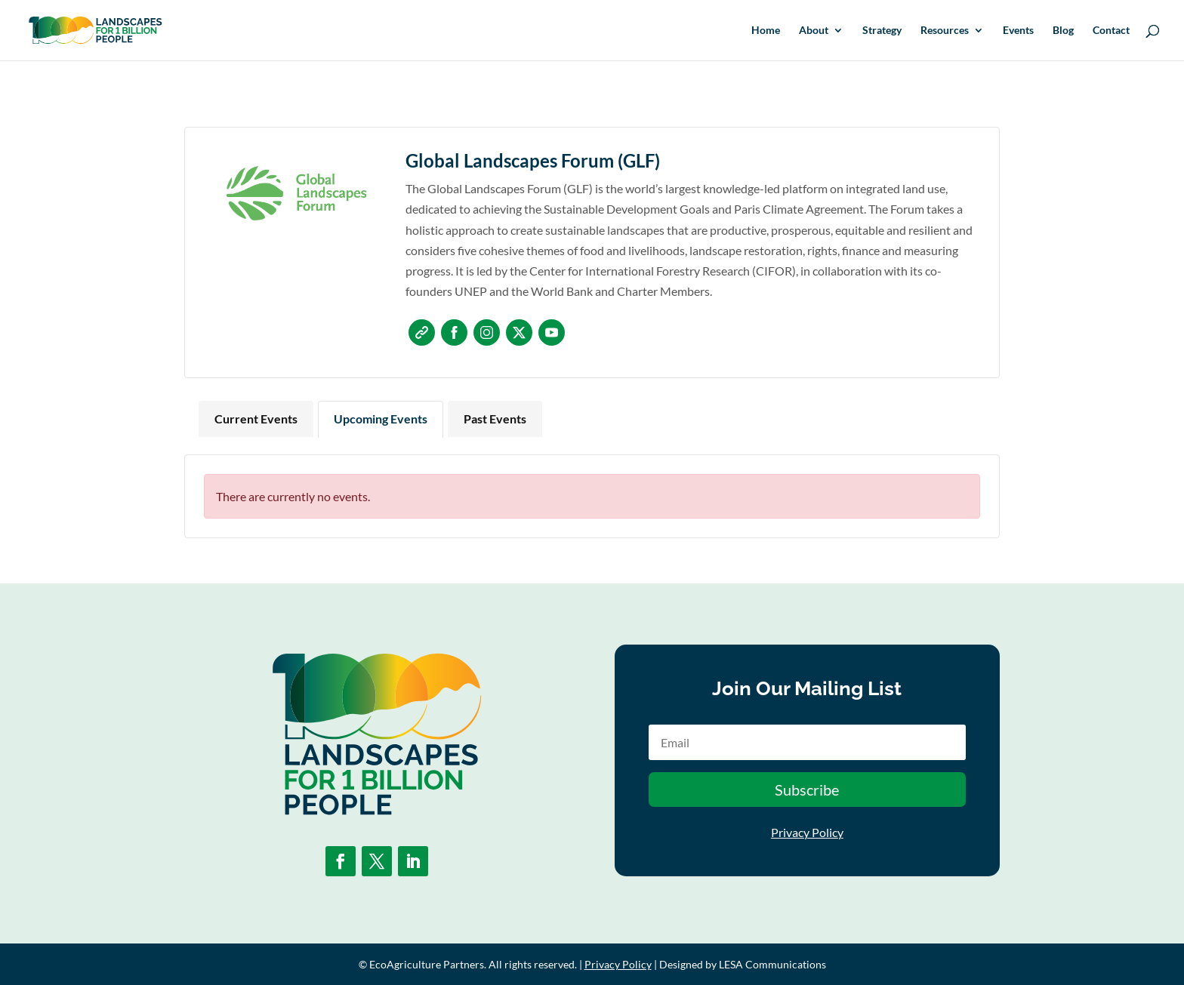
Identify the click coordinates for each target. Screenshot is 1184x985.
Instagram (486, 332)
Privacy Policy (807, 832)
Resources (944, 30)
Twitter (519, 332)
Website (422, 332)
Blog (1063, 30)
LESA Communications (772, 964)
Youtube (551, 332)
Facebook (454, 332)
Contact (1111, 30)
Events (1018, 30)
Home (765, 30)
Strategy (882, 30)
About (813, 30)
